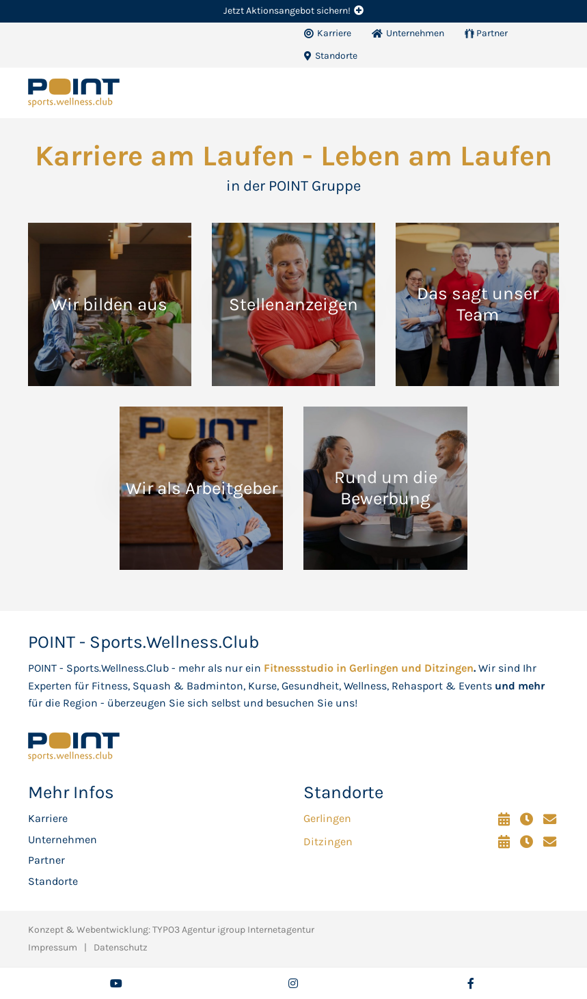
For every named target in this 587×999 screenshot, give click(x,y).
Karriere (48, 818)
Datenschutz (121, 947)
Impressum (52, 947)
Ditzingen (328, 841)
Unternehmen (62, 839)
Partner (46, 859)
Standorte (53, 881)
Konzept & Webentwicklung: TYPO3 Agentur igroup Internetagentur (171, 929)
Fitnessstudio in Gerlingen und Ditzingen (369, 667)
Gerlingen (327, 818)
